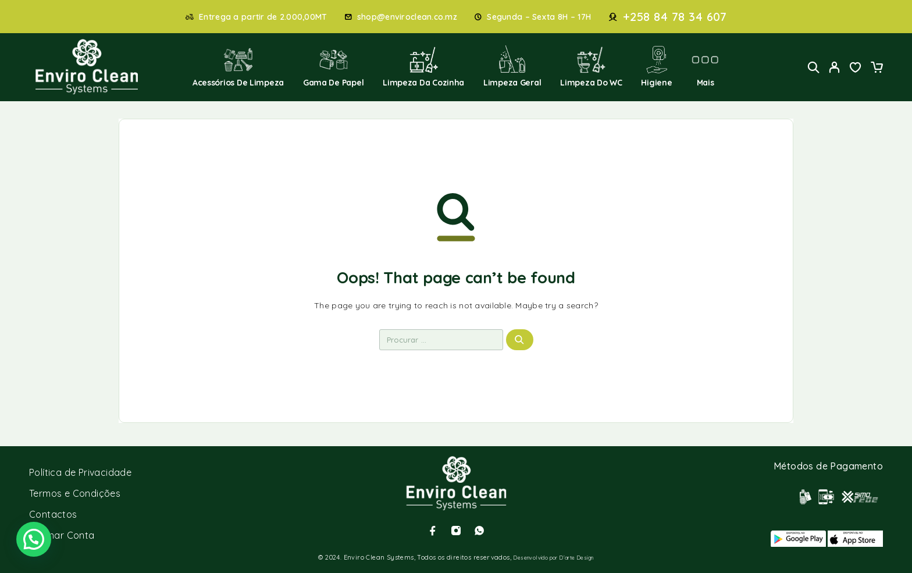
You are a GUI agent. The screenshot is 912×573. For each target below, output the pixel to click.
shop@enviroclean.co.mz (407, 17)
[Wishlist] (855, 68)
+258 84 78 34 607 (675, 17)
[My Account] (834, 67)
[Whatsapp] (479, 530)
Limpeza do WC (591, 66)
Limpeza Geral (512, 66)
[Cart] (876, 68)
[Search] (813, 67)
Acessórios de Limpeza (238, 66)
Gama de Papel (333, 66)
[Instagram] (456, 530)
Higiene (656, 66)
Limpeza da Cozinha (423, 66)
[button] (33, 539)
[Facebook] (432, 530)
